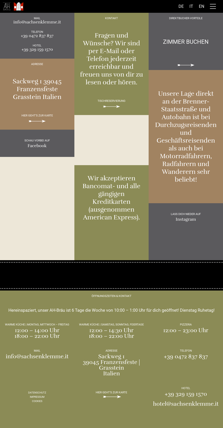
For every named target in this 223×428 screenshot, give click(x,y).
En (201, 6)
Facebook (37, 146)
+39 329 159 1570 (37, 49)
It (191, 6)
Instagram (186, 219)
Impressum (37, 396)
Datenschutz (37, 392)
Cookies (37, 401)
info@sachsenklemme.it (37, 22)
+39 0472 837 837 (37, 36)
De (181, 6)
